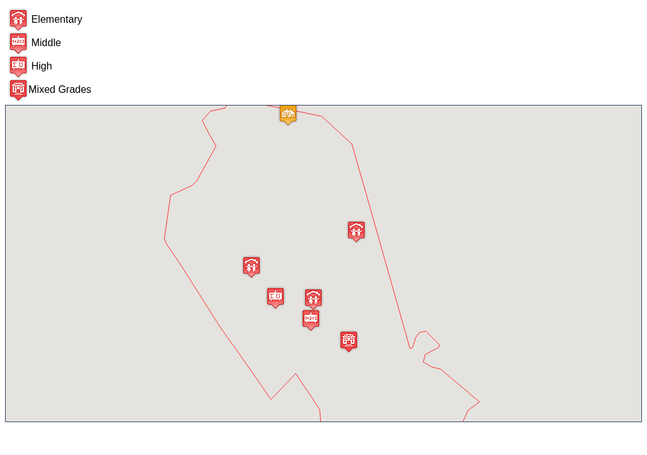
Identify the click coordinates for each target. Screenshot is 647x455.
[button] (313, 299)
